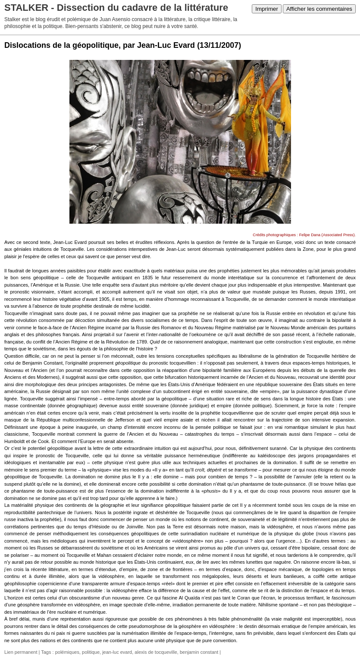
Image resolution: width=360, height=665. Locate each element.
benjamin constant (199, 652)
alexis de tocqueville (156, 652)
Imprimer (266, 9)
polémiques (67, 652)
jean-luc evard (117, 652)
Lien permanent (20, 652)
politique (91, 652)
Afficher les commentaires (319, 9)
